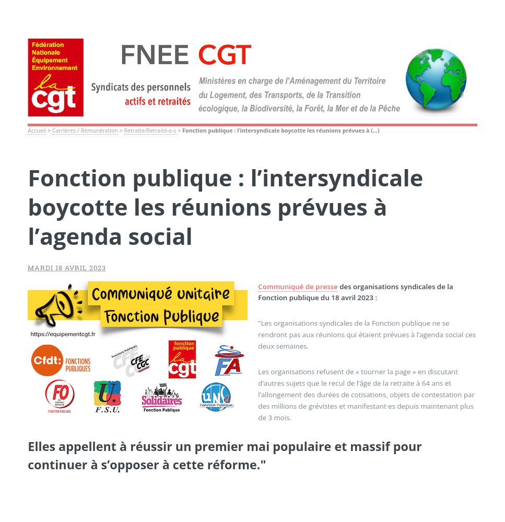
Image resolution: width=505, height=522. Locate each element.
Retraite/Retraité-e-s (150, 130)
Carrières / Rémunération (85, 130)
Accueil (37, 130)
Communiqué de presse (297, 286)
